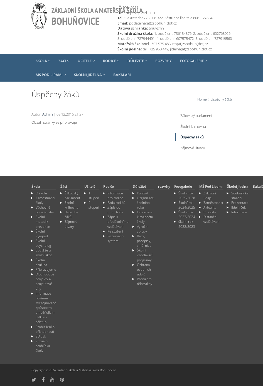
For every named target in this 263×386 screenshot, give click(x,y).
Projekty (209, 212)
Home (202, 99)
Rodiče (111, 60)
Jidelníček (238, 207)
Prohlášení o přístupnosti (45, 329)
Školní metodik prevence (43, 221)
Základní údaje (209, 195)
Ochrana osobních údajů (144, 269)
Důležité (137, 60)
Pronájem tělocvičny (144, 281)
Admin (47, 114)
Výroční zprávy (142, 229)
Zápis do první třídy (115, 209)
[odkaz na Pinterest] (61, 379)
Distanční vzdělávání (211, 219)
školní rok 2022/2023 (186, 224)
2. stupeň (94, 205)
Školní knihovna (193, 126)
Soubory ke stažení (240, 195)
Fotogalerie (193, 60)
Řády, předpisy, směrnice (144, 241)
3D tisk (41, 336)
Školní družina (41, 262)
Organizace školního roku (145, 203)
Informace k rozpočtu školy (145, 217)
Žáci (63, 60)
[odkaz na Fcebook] (43, 379)
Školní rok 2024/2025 (186, 205)
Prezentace (240, 202)
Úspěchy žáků (192, 137)
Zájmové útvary (192, 147)
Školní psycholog (43, 243)
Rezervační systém (115, 238)
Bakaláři (122, 74)
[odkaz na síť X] (34, 379)
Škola (43, 60)
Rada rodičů (116, 202)
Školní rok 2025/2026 (186, 195)
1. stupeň (94, 195)
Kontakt (142, 193)
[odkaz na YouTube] (52, 379)
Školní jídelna (89, 74)
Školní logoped (42, 233)
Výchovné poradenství (45, 209)
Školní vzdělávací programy (145, 255)
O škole (41, 193)
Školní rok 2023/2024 (186, 214)
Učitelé (86, 60)
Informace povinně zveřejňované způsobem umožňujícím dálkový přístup (46, 307)
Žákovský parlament (196, 115)
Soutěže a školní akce (44, 252)
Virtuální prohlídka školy (43, 346)
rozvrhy (163, 60)
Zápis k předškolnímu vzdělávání (118, 221)
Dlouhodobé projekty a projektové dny (45, 281)
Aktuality (209, 207)
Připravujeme (46, 269)
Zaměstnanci (213, 202)
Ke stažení (115, 231)
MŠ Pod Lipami (51, 74)
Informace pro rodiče (115, 195)
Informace (239, 212)
